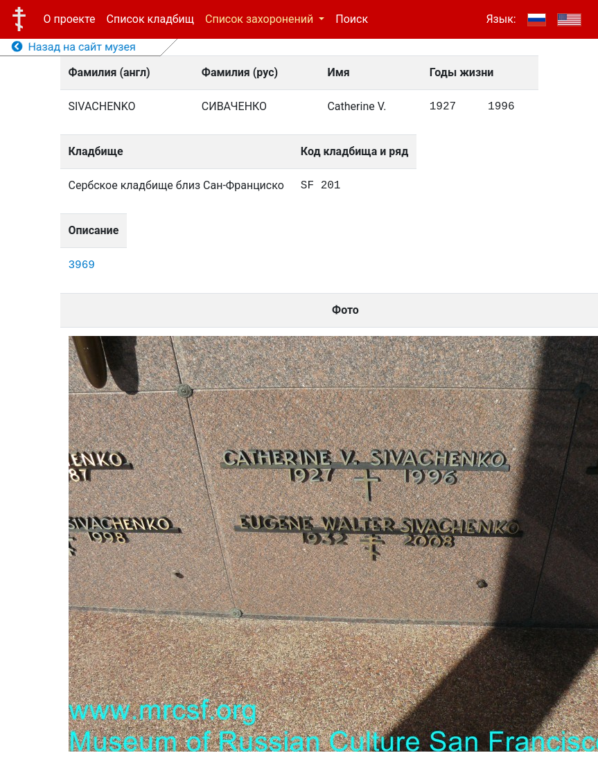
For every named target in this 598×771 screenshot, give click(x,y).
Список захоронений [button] (260, 19)
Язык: (501, 19)
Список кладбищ (150, 19)
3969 (82, 265)
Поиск (351, 19)
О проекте (70, 19)
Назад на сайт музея (74, 46)
